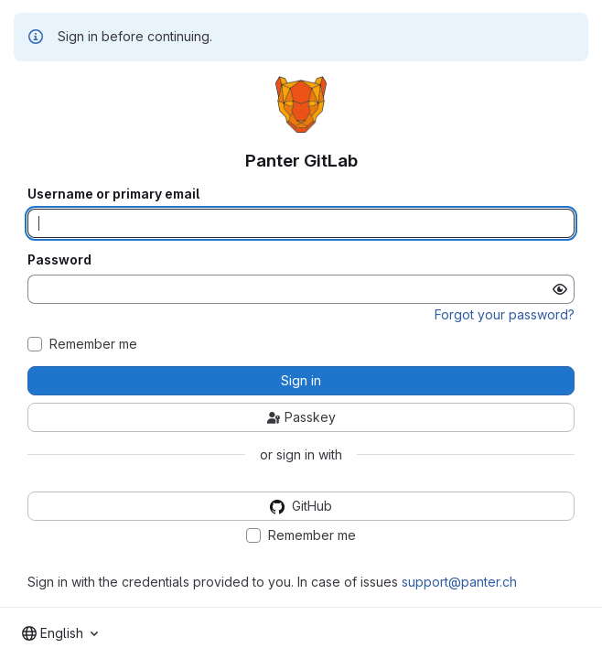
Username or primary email (113, 194)
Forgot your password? (505, 314)
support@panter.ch (459, 581)
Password (59, 260)
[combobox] (60, 633)
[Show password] (560, 289)
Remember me (93, 344)
